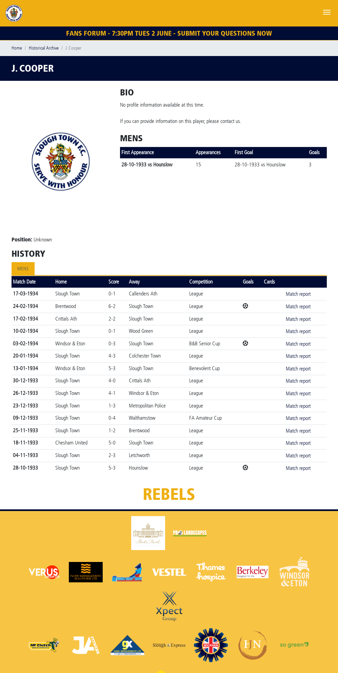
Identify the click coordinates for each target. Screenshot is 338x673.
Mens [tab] (23, 269)
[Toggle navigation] (327, 11)
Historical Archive (44, 48)
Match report (298, 294)
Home (17, 48)
